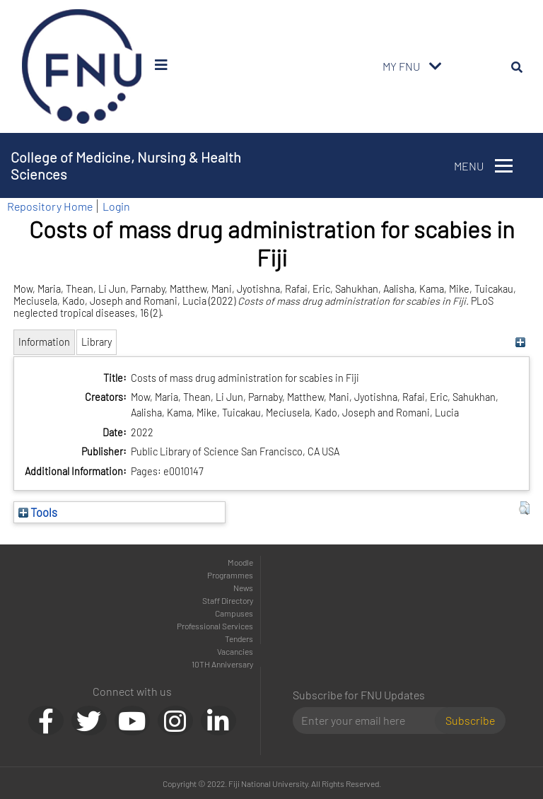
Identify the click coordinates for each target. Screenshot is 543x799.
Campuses (234, 613)
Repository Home (50, 206)
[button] (524, 508)
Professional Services (215, 626)
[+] (520, 342)
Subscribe (470, 720)
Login (116, 206)
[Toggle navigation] (435, 66)
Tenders (239, 638)
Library (96, 342)
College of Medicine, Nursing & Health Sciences (126, 165)
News (243, 588)
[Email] (369, 720)
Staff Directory (227, 600)
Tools (37, 512)
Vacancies (235, 651)
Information (44, 342)
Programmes (230, 575)
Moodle (240, 562)
